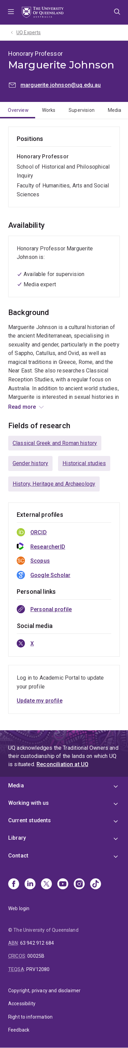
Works (49, 110)
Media (115, 110)
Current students (29, 820)
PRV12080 (37, 969)
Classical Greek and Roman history (55, 443)
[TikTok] (95, 884)
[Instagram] (79, 884)
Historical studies (84, 463)
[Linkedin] (30, 884)
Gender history (30, 463)
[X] (46, 884)
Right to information (30, 1017)
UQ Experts (28, 32)
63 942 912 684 (37, 943)
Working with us (28, 803)
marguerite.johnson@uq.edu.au (60, 85)
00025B (35, 956)
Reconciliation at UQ (62, 764)
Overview (18, 110)
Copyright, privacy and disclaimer (44, 990)
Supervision (82, 110)
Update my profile (39, 700)
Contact (18, 855)
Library (17, 838)
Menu (11, 12)
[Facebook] (13, 884)
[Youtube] (62, 884)
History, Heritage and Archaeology (54, 484)
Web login (18, 908)
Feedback (18, 1030)
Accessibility (21, 1003)
